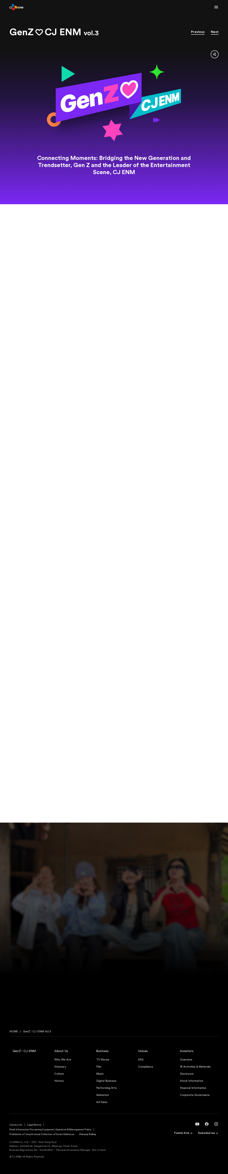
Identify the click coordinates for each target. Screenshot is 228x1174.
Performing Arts (106, 1088)
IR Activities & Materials (195, 1066)
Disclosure (187, 1073)
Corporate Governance (195, 1095)
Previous (198, 31)
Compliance (145, 1066)
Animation (102, 1095)
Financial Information (193, 1088)
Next (215, 31)
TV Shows (102, 1059)
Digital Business (106, 1081)
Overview (186, 1059)
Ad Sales (101, 1102)
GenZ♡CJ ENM (24, 1051)
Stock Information (191, 1081)
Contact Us (15, 1125)
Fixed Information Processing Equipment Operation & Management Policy (50, 1129)
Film (98, 1066)
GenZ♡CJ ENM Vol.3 (37, 1031)
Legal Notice (34, 1125)
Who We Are (62, 1059)
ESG (141, 1059)
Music (100, 1073)
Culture (59, 1073)
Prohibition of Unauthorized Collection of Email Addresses (41, 1134)
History (59, 1081)
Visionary (60, 1066)
